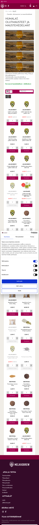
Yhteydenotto (6, 480)
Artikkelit (5, 492)
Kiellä (19, 290)
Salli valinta (19, 286)
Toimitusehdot (6, 475)
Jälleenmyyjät (6, 502)
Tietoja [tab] (32, 236)
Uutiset (4, 490)
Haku (22, 6)
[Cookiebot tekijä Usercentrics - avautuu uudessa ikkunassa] (31, 233)
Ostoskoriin (12, 123)
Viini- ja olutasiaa (7, 485)
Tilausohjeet (5, 478)
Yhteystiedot (6, 483)
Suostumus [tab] (7, 236)
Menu (4, 1)
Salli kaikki (19, 281)
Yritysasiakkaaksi (7, 487)
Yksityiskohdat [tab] (19, 236)
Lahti (3, 500)
